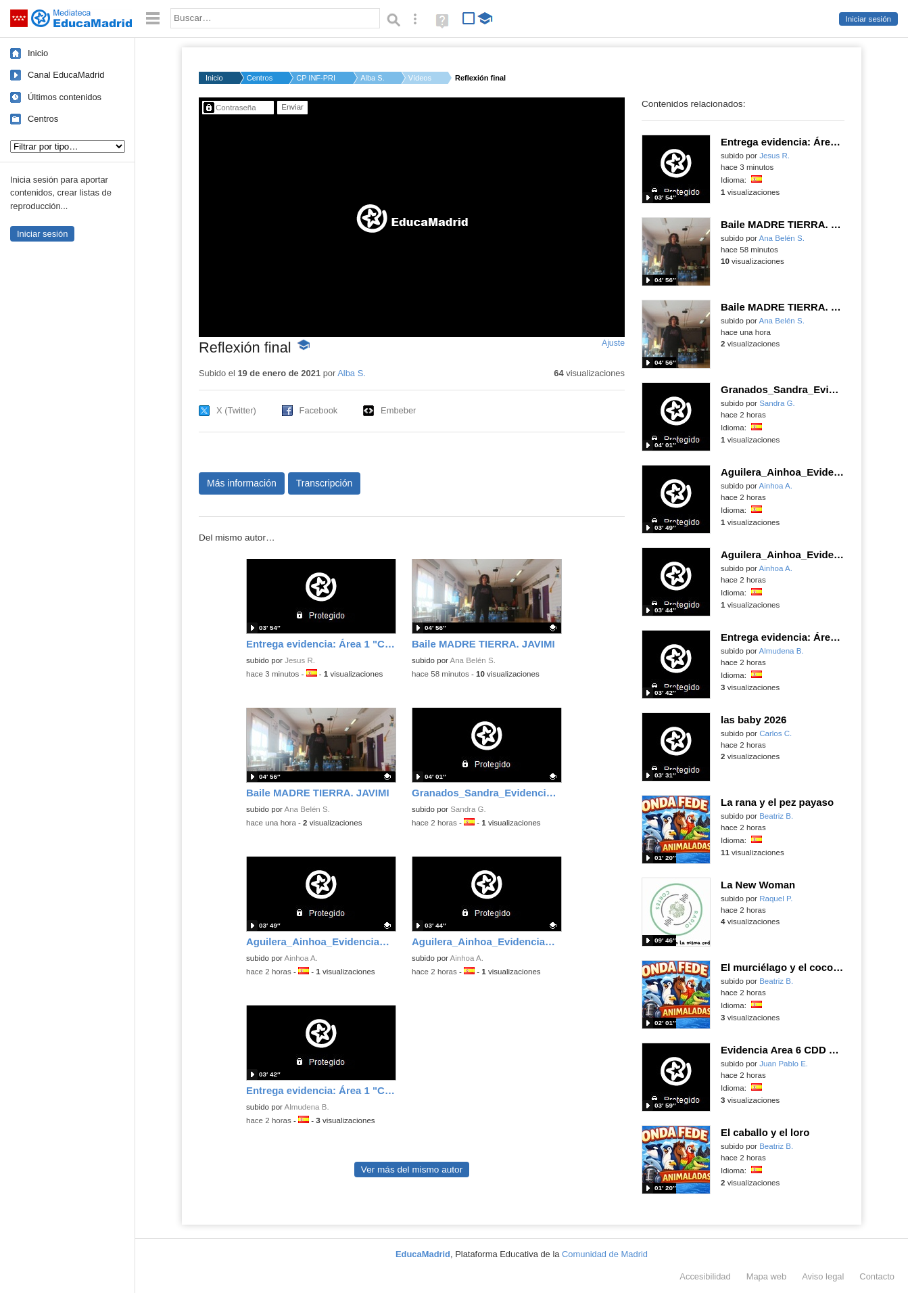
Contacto (876, 1276)
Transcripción (324, 483)
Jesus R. (300, 660)
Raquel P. (775, 898)
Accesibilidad (704, 1276)
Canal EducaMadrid (66, 75)
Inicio (38, 53)
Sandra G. (468, 809)
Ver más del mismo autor (411, 1169)
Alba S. (372, 78)
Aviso (823, 1276)
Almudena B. (307, 1107)
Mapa (766, 1276)
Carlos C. (775, 733)
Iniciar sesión (868, 19)
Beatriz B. (776, 816)
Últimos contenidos (64, 97)
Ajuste (613, 343)
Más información (242, 483)
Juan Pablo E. (783, 1064)
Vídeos (419, 78)
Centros (43, 119)
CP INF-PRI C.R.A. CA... (316, 78)
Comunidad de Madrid (605, 1254)
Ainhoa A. (301, 958)
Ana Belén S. (473, 660)
